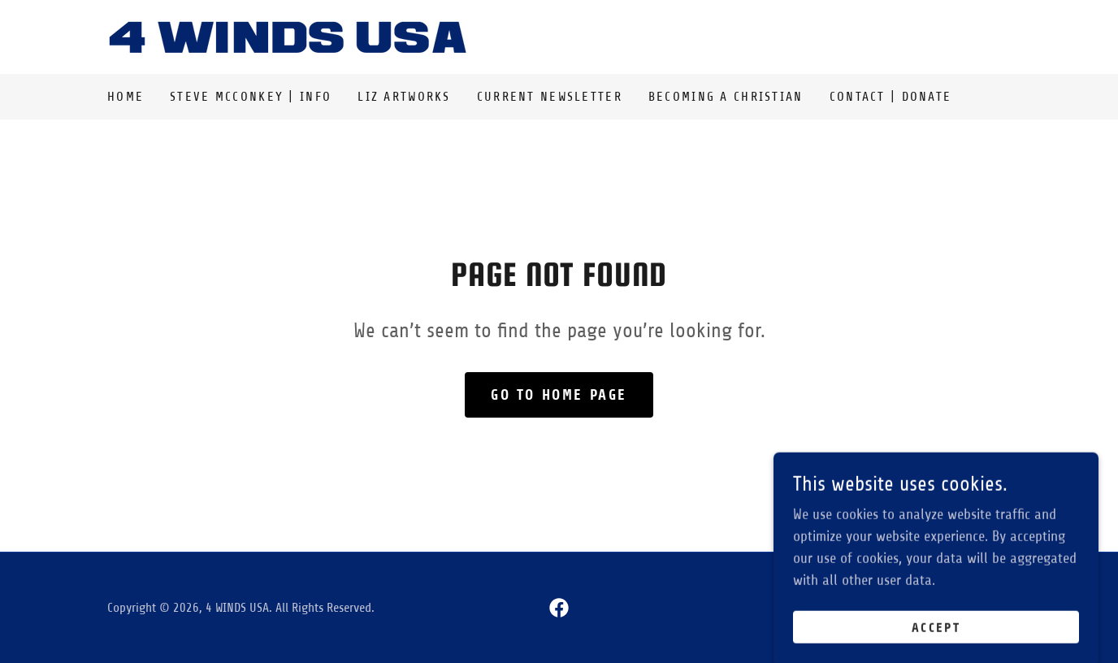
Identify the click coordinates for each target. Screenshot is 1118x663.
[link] (287, 36)
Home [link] (125, 96)
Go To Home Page (559, 395)
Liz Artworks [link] (404, 96)
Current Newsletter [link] (549, 96)
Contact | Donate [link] (891, 96)
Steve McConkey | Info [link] (251, 96)
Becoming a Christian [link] (726, 96)
